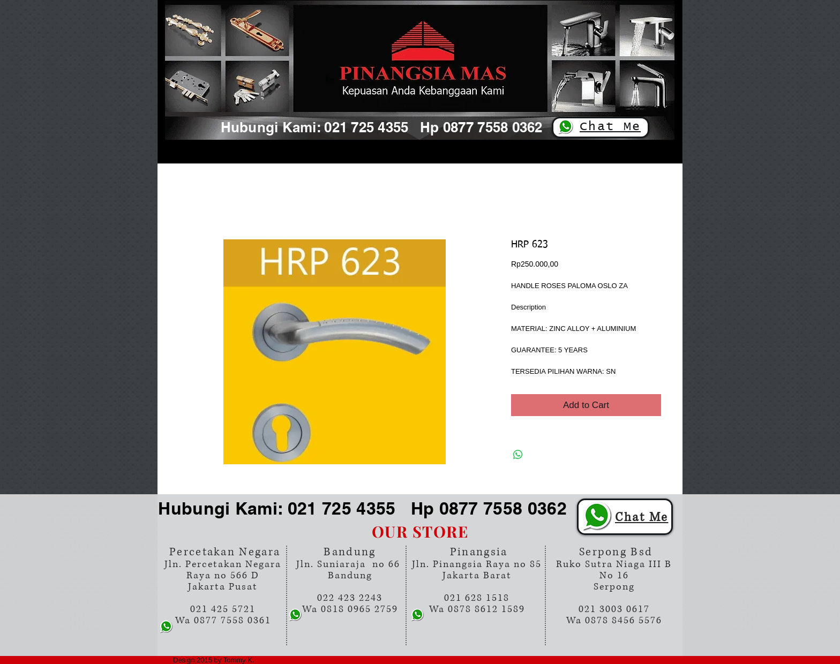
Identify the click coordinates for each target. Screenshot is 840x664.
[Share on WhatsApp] (518, 454)
